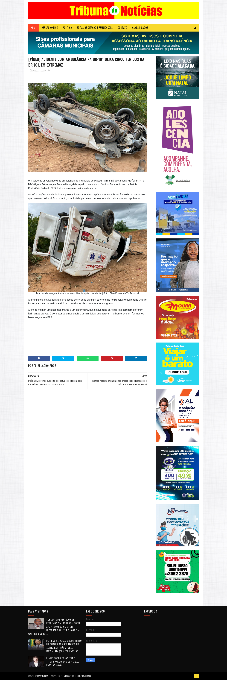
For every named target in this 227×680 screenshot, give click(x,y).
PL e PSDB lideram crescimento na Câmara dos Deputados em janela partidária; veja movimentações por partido (64, 646)
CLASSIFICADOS (140, 27)
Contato (122, 27)
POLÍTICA (67, 27)
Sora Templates (43, 676)
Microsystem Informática (74, 676)
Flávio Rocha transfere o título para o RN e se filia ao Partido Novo (62, 661)
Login (88, 676)
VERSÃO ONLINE (50, 27)
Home (34, 27)
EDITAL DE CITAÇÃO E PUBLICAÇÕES (95, 27)
